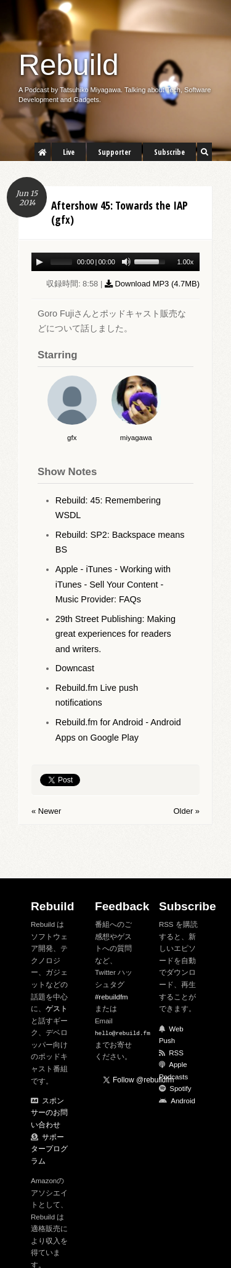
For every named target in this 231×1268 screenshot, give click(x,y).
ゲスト (57, 1008)
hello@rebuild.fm (122, 1033)
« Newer (46, 811)
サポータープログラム (49, 1149)
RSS (176, 1053)
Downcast (74, 668)
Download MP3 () (152, 283)
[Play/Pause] (39, 262)
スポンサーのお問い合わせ (49, 1112)
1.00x (185, 262)
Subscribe (169, 152)
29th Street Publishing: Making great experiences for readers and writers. (115, 634)
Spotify (180, 1088)
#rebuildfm (111, 997)
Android (183, 1101)
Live (69, 152)
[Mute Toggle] (126, 262)
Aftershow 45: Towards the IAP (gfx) (119, 212)
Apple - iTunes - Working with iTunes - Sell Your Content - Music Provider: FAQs (113, 584)
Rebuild (68, 65)
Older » (187, 811)
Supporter (114, 152)
